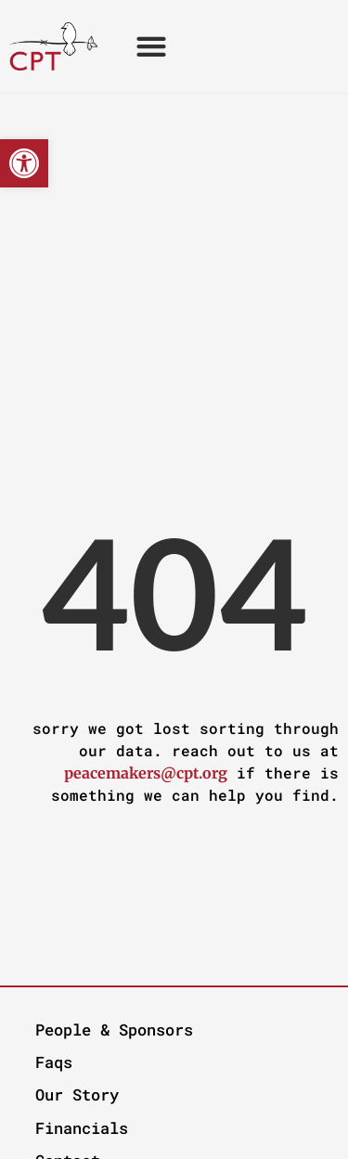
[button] (24, 163)
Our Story (77, 1094)
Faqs (53, 1062)
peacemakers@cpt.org (145, 773)
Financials (81, 1128)
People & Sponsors (114, 1029)
